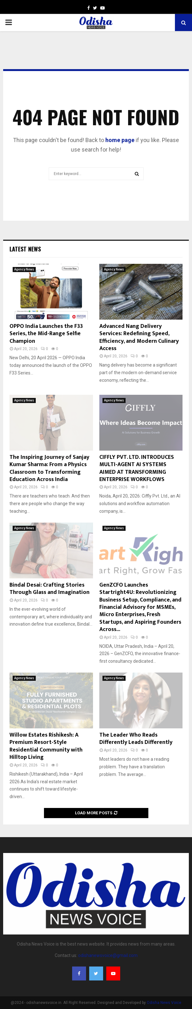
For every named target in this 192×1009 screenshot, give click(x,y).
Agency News (24, 269)
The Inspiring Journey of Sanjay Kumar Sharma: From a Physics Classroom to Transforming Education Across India (49, 468)
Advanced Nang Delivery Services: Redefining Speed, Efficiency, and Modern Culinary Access (139, 337)
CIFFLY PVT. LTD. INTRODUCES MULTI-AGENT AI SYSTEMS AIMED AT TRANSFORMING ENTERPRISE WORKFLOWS (136, 468)
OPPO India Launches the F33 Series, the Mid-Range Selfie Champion (46, 334)
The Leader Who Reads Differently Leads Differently (135, 738)
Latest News (25, 249)
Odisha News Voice (164, 1002)
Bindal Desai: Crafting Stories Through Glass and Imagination (49, 588)
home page (119, 140)
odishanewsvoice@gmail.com (108, 955)
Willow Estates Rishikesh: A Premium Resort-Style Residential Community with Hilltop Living (46, 746)
